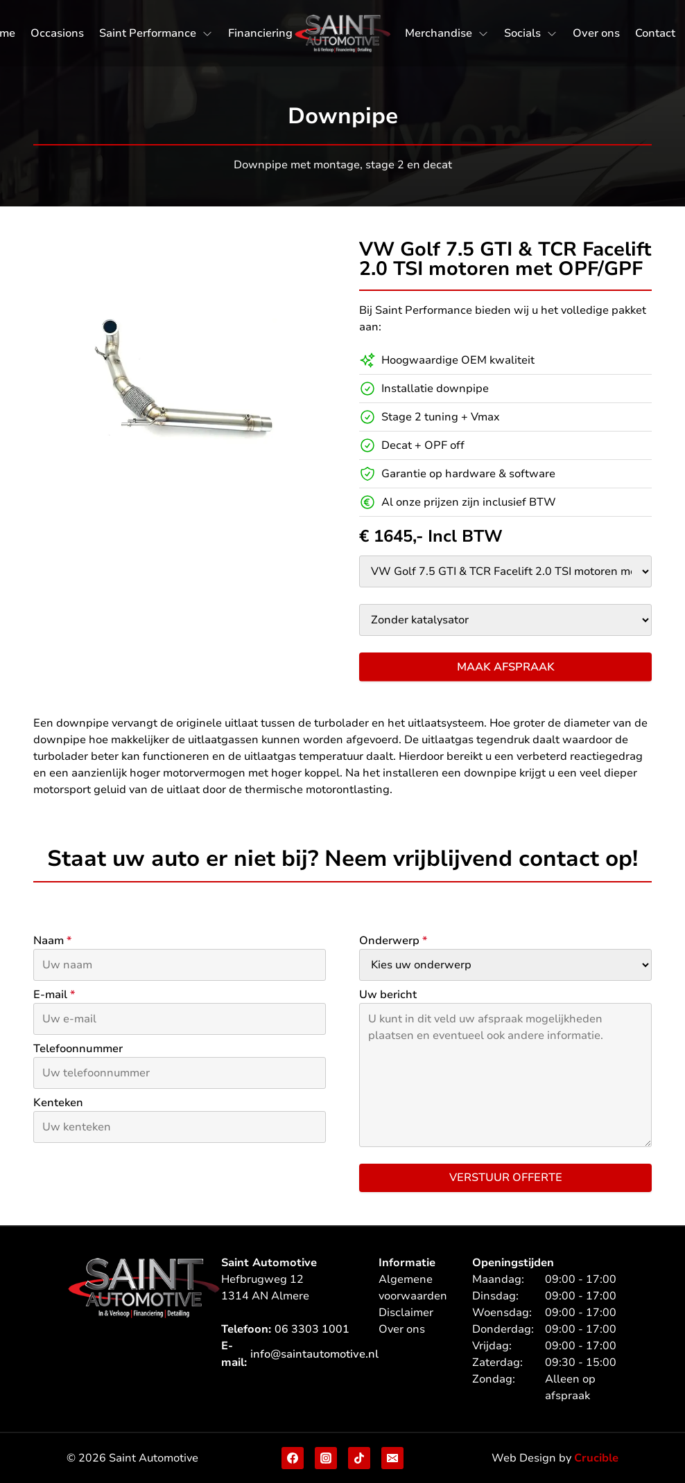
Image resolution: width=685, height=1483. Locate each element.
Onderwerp (393, 940)
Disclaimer (406, 1312)
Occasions (57, 33)
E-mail (54, 994)
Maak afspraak (506, 667)
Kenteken (58, 1102)
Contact (655, 33)
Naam (52, 940)
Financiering (260, 33)
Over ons (596, 33)
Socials (522, 33)
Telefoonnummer (78, 1048)
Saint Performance (147, 33)
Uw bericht (388, 994)
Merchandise (438, 33)
